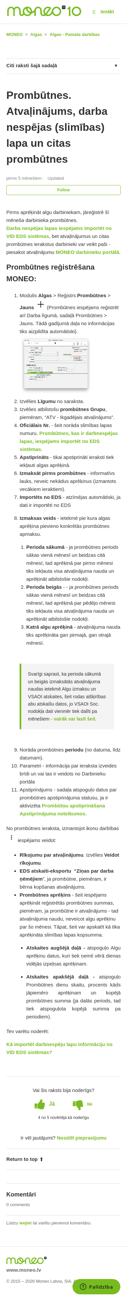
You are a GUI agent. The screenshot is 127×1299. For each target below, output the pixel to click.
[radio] (45, 1104)
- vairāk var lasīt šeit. (73, 719)
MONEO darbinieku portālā (87, 252)
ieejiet (25, 1222)
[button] (94, 12)
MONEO (14, 34)
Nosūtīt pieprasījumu (81, 1138)
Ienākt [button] (107, 11)
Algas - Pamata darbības (75, 34)
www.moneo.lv (23, 1270)
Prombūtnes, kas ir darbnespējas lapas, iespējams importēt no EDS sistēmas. (69, 441)
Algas (36, 34)
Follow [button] (63, 190)
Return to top (25, 1159)
